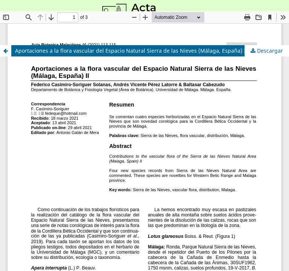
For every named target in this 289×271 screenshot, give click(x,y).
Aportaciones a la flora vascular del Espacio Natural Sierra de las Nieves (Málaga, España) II (131, 50)
